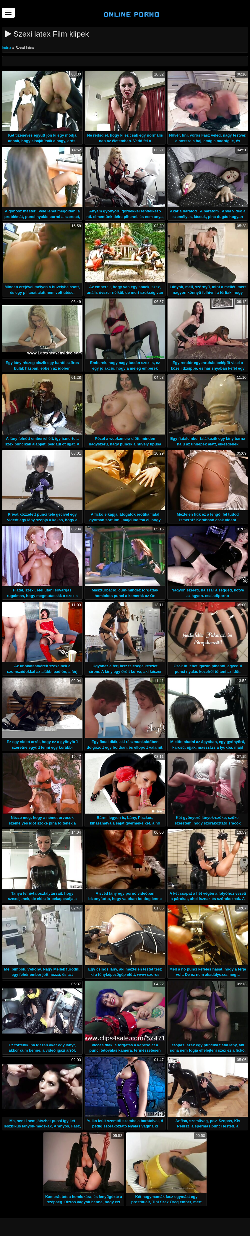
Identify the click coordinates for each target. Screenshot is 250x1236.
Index (7, 47)
